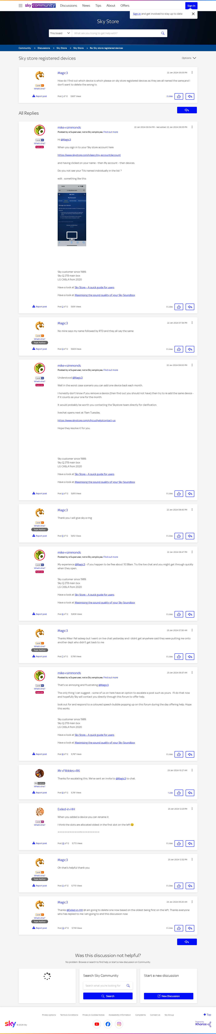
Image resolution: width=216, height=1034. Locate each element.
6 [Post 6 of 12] (62, 614)
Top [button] (209, 1014)
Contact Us (155, 1015)
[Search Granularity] (60, 33)
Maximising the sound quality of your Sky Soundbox (105, 295)
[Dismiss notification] (193, 13)
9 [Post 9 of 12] (62, 792)
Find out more (110, 132)
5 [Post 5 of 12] (62, 536)
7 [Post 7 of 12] (62, 656)
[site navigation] (20, 5)
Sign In (191, 5)
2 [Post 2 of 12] (62, 306)
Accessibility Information (120, 1015)
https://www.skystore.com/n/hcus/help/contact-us (86, 420)
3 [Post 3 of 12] (62, 349)
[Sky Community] (40, 5)
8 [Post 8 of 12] (62, 754)
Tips (98, 5)
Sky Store (108, 21)
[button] (192, 72)
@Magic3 (66, 139)
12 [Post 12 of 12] (63, 928)
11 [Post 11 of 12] (63, 886)
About (111, 5)
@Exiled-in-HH (75, 910)
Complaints (140, 1015)
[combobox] (115, 33)
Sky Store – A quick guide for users (94, 287)
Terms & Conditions (69, 1015)
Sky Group (169, 1015)
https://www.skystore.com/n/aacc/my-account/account (89, 155)
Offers (125, 5)
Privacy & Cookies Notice (93, 1015)
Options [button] (186, 58)
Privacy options (49, 1015)
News (86, 5)
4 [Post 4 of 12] (62, 493)
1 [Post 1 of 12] (62, 96)
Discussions (68, 5)
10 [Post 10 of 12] (63, 843)
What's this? (39, 88)
